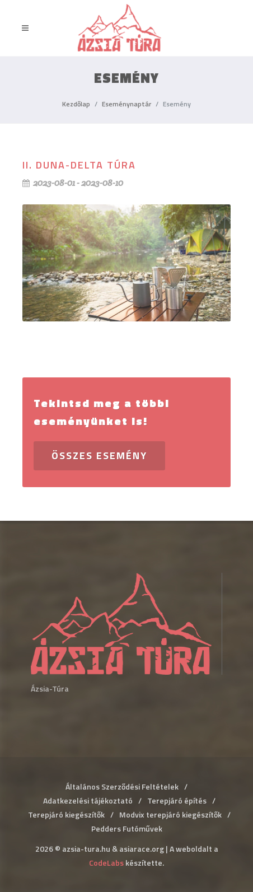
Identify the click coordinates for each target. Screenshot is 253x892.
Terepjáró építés (177, 800)
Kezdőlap (76, 104)
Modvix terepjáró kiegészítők (170, 814)
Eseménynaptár (126, 104)
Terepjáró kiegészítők (66, 814)
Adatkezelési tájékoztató (88, 800)
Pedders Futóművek (126, 828)
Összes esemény (99, 455)
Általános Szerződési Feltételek (122, 786)
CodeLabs (106, 862)
